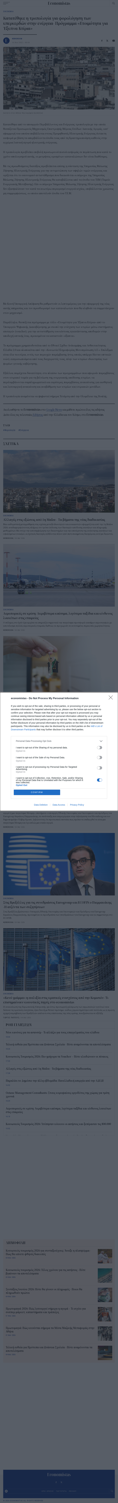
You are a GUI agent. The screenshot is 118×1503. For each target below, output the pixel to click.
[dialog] (59, 751)
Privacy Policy (77, 805)
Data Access (59, 805)
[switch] (99, 747)
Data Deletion (41, 805)
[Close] (112, 698)
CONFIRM (37, 792)
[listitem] (59, 741)
